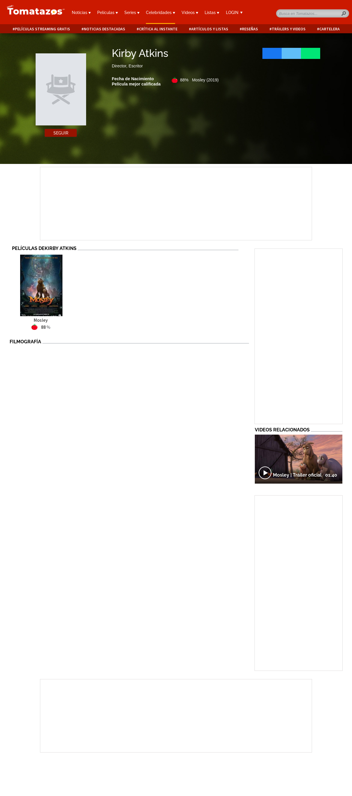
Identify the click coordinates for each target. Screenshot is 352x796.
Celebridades (160, 12)
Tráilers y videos (289, 29)
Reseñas (250, 29)
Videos (190, 12)
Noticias (81, 12)
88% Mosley (199, 80)
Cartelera (329, 29)
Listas (212, 12)
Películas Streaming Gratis (42, 29)
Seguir (60, 133)
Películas (107, 12)
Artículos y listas (209, 29)
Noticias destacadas (104, 29)
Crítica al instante (158, 29)
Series (132, 12)
